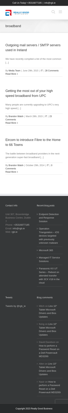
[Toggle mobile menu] (61, 12)
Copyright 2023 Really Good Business (34, 408)
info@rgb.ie (50, 3)
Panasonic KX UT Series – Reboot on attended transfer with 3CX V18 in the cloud (49, 275)
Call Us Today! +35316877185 (27, 3)
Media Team (14, 70)
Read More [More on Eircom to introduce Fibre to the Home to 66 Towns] (10, 172)
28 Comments (52, 70)
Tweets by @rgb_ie (15, 306)
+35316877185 (21, 224)
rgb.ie (15, 232)
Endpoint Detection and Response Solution (49, 218)
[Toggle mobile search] (53, 12)
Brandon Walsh (16, 116)
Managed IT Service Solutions (49, 259)
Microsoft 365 (46, 250)
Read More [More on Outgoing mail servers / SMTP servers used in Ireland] (10, 74)
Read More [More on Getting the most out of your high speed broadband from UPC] (10, 123)
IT (42, 70)
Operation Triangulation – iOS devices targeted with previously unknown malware (49, 235)
